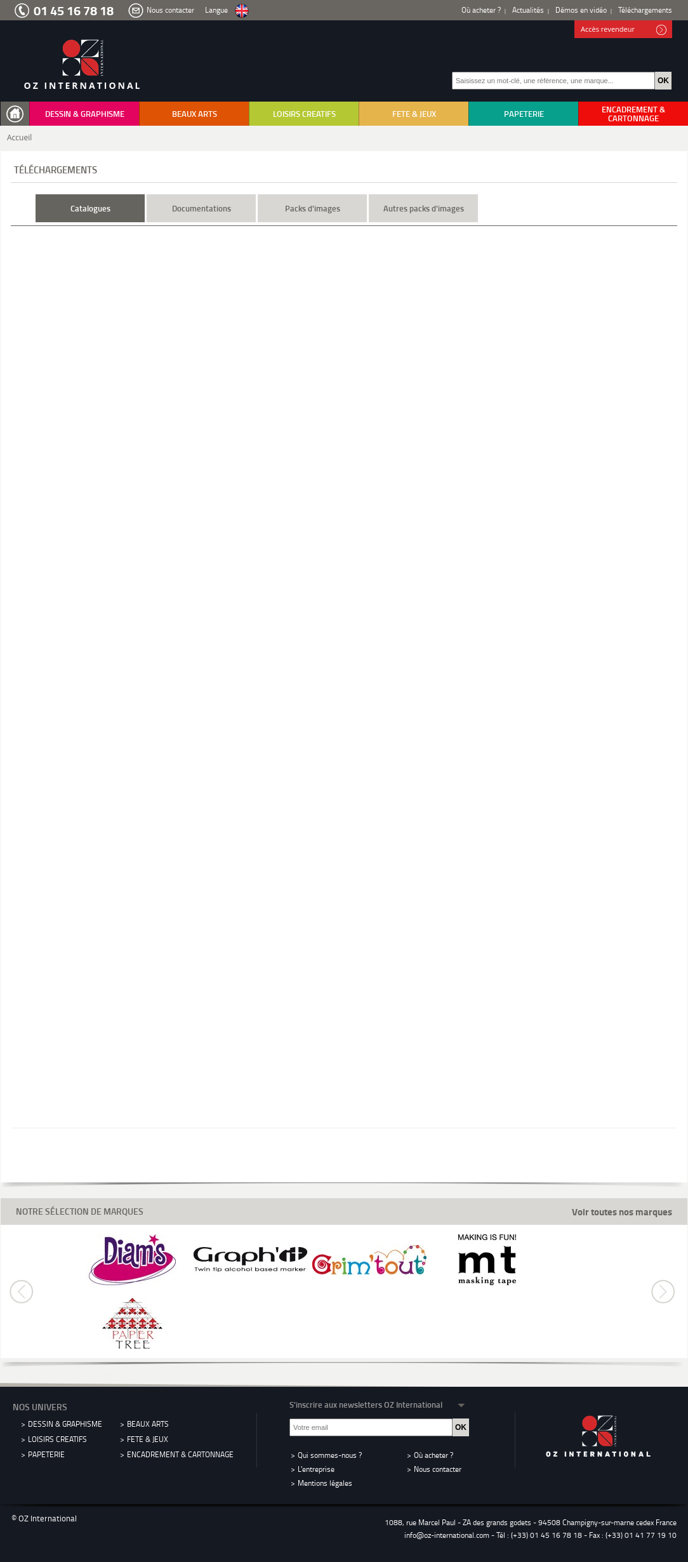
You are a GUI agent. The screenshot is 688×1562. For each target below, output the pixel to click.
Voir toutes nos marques (622, 1212)
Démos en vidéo (581, 9)
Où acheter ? (481, 9)
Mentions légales (325, 1483)
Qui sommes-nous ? (330, 1455)
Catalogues (90, 208)
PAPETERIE (524, 113)
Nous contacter (170, 9)
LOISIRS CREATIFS (304, 113)
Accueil (19, 137)
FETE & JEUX (414, 113)
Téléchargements (645, 9)
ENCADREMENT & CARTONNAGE (633, 114)
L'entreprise (316, 1469)
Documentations (201, 208)
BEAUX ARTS (194, 113)
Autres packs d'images (423, 208)
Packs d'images (312, 208)
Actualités (528, 9)
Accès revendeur (623, 30)
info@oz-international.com (446, 1535)
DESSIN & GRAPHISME (84, 113)
